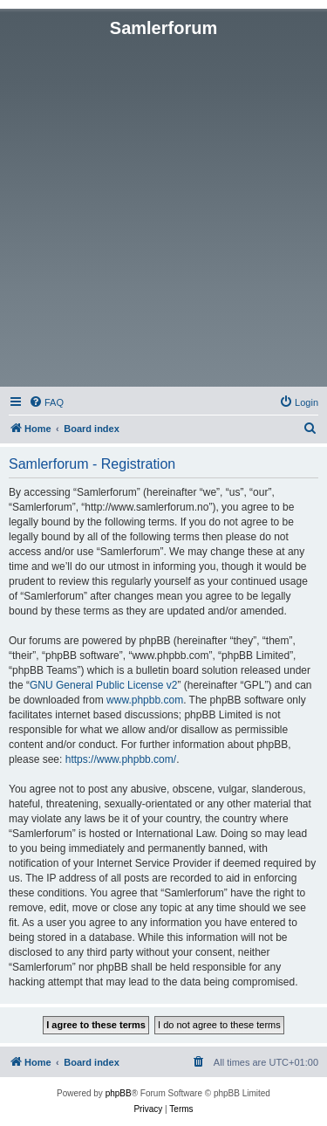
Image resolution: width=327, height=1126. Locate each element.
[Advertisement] (163, 210)
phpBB (119, 1093)
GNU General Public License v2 (103, 685)
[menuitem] (46, 402)
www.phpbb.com (144, 700)
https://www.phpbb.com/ (120, 759)
